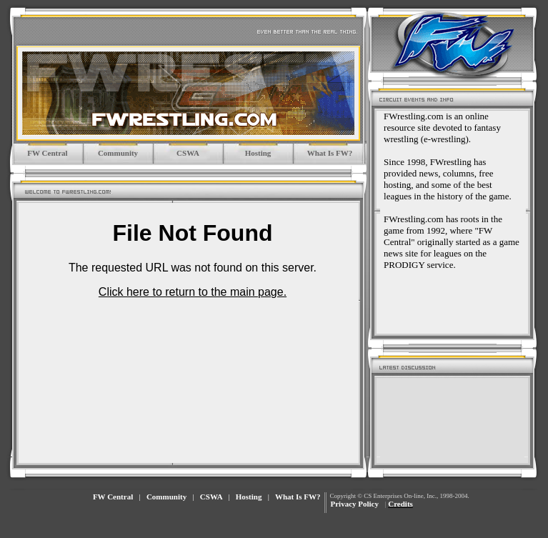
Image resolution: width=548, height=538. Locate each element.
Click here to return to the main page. (193, 292)
